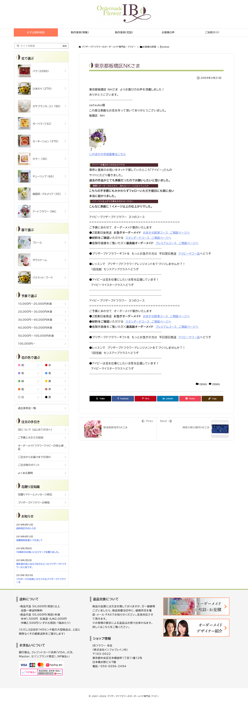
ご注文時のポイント (29, 465)
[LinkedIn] (168, 398)
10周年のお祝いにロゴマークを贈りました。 (38, 552)
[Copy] (212, 398)
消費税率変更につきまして (29, 540)
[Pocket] (190, 398)
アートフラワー (37, 211)
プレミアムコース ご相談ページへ (177, 243)
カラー (32, 158)
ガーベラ (34, 123)
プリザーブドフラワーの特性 (34, 502)
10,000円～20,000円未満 (35, 303)
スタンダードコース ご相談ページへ (148, 237)
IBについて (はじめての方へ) (35, 429)
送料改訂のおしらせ (26, 528)
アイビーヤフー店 (189, 253)
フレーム (30, 242)
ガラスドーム (32, 259)
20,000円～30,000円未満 (35, 311)
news (166, 47)
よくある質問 (25, 473)
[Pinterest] (145, 398)
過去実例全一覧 (27, 408)
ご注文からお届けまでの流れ (34, 457)
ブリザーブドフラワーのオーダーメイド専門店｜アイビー (108, 47)
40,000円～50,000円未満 (35, 327)
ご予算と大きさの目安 (30, 437)
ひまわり (35, 88)
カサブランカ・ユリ (39, 106)
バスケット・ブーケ (35, 277)
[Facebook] (123, 398)
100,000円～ (26, 343)
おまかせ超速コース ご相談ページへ (166, 232)
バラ (33, 71)
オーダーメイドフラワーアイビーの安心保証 (41, 447)
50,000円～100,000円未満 (36, 335)
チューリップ (36, 176)
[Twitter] (100, 398)
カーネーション (38, 141)
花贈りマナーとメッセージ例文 (35, 494)
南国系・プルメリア (39, 193)
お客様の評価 (149, 47)
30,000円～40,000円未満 (35, 319)
